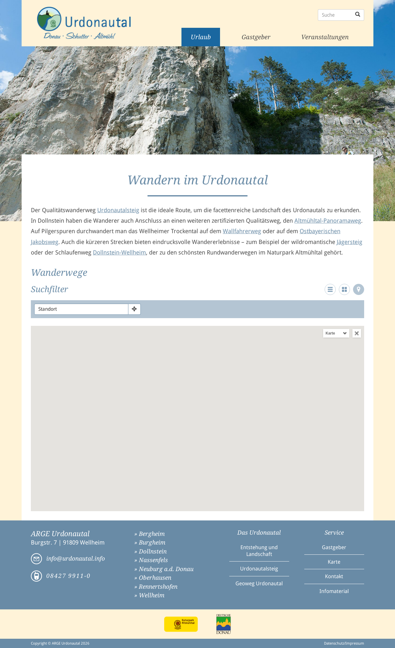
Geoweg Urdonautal (259, 583)
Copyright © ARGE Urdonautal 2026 (60, 643)
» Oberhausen (152, 577)
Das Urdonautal (259, 533)
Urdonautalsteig (118, 210)
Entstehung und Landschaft (259, 550)
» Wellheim (149, 595)
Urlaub (201, 37)
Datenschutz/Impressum (344, 643)
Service (334, 533)
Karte (330, 333)
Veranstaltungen (325, 37)
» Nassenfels (151, 560)
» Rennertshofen (155, 586)
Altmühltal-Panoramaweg (327, 220)
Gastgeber (256, 37)
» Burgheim (149, 542)
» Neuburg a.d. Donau (163, 569)
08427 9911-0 (68, 575)
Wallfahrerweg (242, 231)
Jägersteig (349, 242)
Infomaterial (334, 591)
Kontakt (334, 576)
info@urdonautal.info (75, 558)
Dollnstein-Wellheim (119, 252)
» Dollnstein (150, 551)
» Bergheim (149, 533)
